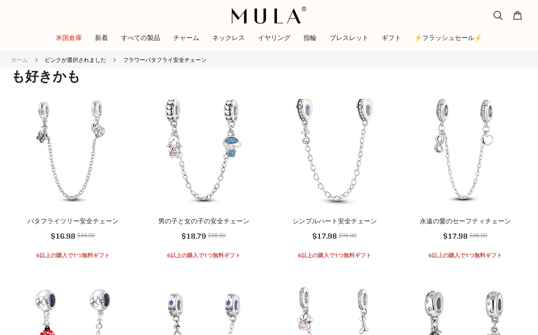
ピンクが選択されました (75, 60)
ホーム (19, 60)
